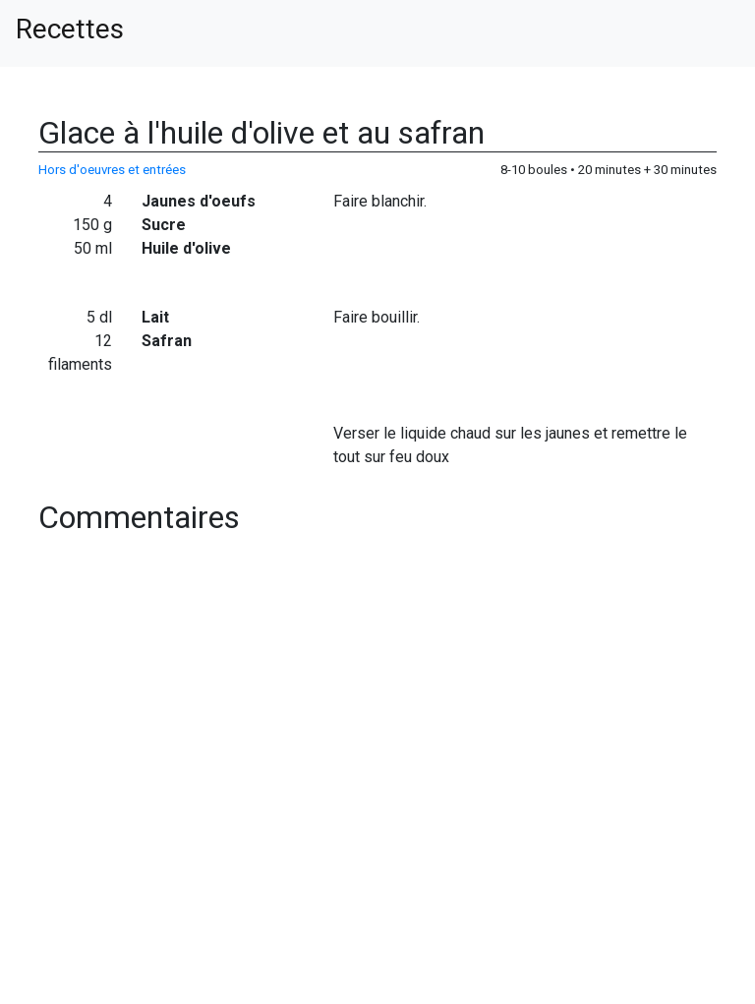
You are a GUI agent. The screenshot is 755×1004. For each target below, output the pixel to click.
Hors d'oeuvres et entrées (112, 169)
